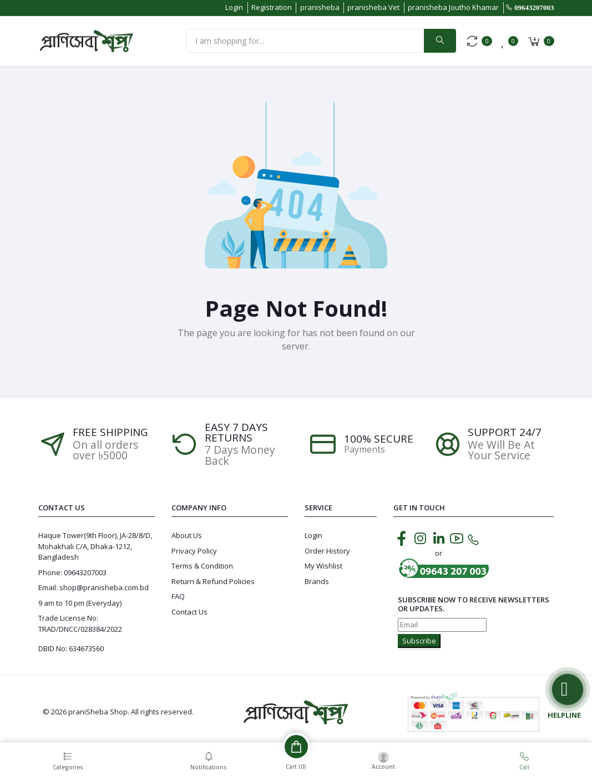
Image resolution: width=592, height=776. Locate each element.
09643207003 (534, 7)
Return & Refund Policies (213, 581)
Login (234, 7)
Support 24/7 (505, 432)
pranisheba (320, 7)
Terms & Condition (202, 566)
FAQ (178, 596)
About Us (186, 535)
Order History (327, 551)
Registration (271, 7)
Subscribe (419, 641)
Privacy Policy (194, 551)
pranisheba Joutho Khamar (453, 7)
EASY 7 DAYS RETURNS (236, 432)
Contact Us (189, 612)
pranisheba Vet (373, 7)
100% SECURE (378, 439)
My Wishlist (323, 566)
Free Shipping (110, 432)
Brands (317, 581)
